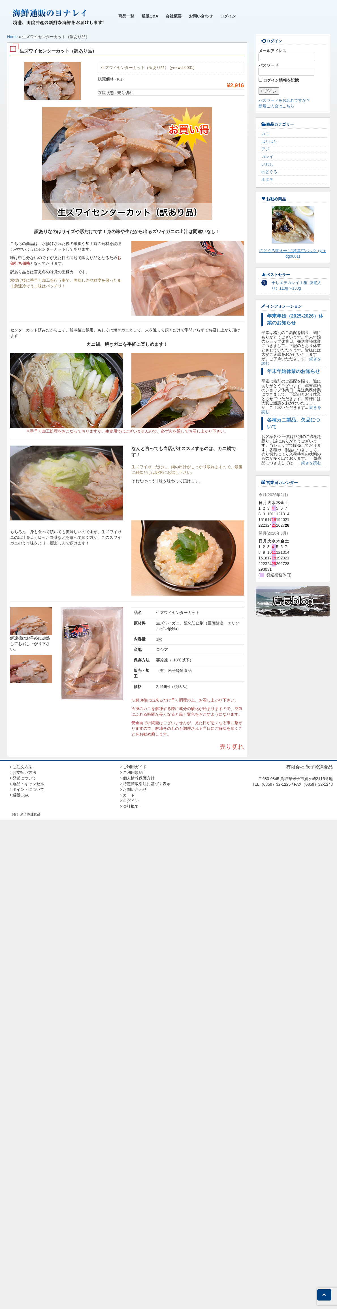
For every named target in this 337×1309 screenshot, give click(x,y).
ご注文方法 (21, 767)
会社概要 (174, 16)
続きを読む (311, 463)
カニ (265, 133)
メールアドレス (286, 55)
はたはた (269, 141)
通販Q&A (150, 16)
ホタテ (267, 179)
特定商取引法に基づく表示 (145, 784)
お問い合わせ (201, 16)
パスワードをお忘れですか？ (284, 100)
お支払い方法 (23, 772)
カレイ (267, 156)
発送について (23, 778)
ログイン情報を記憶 (279, 80)
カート (127, 795)
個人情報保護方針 (137, 778)
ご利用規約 (131, 772)
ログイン (228, 16)
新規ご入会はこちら (276, 106)
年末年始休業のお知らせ (293, 371)
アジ (265, 149)
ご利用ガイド (133, 767)
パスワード (286, 69)
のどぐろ (269, 172)
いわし (267, 164)
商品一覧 (126, 16)
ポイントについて (27, 789)
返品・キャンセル (27, 784)
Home (12, 36)
